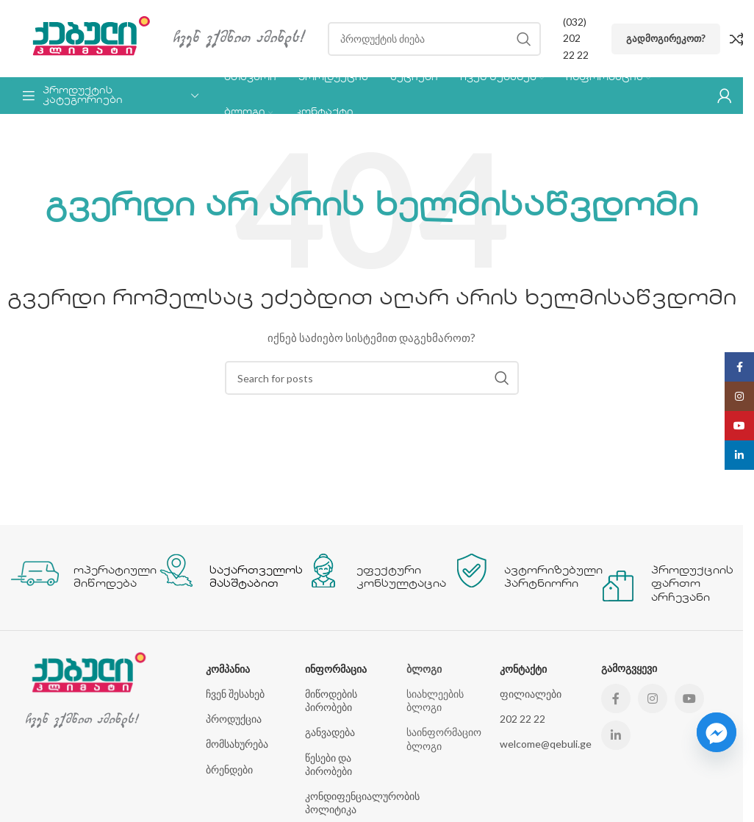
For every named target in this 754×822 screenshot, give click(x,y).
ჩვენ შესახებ (235, 693)
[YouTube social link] (689, 698)
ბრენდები (229, 769)
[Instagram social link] (652, 698)
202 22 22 (522, 718)
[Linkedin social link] (616, 735)
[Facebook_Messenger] (716, 732)
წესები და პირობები (328, 764)
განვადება (330, 732)
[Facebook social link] (616, 698)
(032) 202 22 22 (576, 38)
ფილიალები (530, 693)
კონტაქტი (523, 668)
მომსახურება (237, 743)
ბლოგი (424, 668)
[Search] (434, 39)
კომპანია (228, 668)
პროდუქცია (234, 718)
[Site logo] (85, 37)
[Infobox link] (77, 571)
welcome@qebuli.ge (543, 743)
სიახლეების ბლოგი (435, 700)
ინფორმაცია (336, 668)
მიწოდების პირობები (331, 700)
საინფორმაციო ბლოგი (443, 738)
